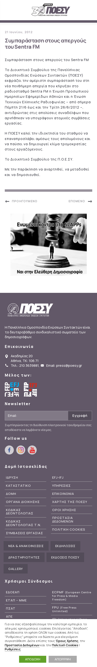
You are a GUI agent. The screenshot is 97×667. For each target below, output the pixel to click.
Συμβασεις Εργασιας (24, 533)
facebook (9, 450)
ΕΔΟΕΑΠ (13, 592)
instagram (20, 450)
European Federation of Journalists (12, 389)
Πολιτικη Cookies (68, 529)
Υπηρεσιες (61, 485)
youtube (32, 450)
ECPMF (71, 595)
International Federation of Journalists (31, 389)
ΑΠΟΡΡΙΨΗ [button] (63, 659)
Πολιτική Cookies (65, 645)
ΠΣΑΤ (10, 608)
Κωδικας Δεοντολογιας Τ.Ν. (23, 523)
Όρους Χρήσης (67, 641)
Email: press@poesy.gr (64, 365)
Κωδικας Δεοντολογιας (19, 511)
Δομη (11, 494)
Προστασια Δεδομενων (62, 519)
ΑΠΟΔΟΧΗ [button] (32, 659)
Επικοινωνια (63, 494)
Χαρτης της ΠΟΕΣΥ (69, 502)
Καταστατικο (18, 485)
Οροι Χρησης (64, 510)
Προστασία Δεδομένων (22, 645)
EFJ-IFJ (58, 477)
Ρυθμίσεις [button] (13, 649)
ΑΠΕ (9, 616)
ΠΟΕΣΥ (51, 10)
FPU (64, 609)
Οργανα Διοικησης (23, 502)
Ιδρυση (12, 477)
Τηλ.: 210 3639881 (25, 365)
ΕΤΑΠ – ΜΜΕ (16, 600)
